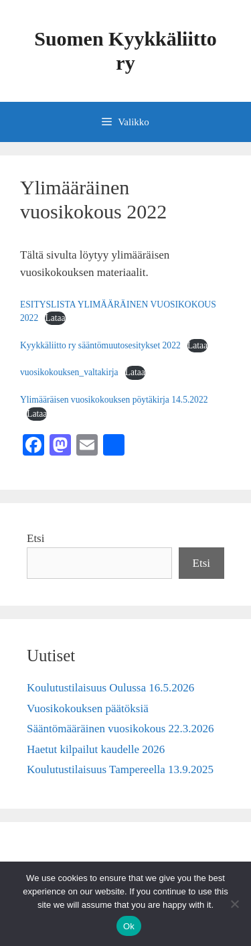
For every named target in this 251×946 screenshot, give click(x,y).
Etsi (35, 538)
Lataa (55, 318)
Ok (129, 926)
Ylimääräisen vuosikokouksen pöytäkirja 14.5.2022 (114, 400)
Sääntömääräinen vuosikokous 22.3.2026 (120, 728)
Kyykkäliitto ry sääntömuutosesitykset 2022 (100, 345)
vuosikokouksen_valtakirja (69, 372)
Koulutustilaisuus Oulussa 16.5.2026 (110, 687)
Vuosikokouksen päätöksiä (88, 708)
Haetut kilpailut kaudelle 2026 (96, 749)
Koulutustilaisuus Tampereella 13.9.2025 (120, 769)
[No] (234, 903)
